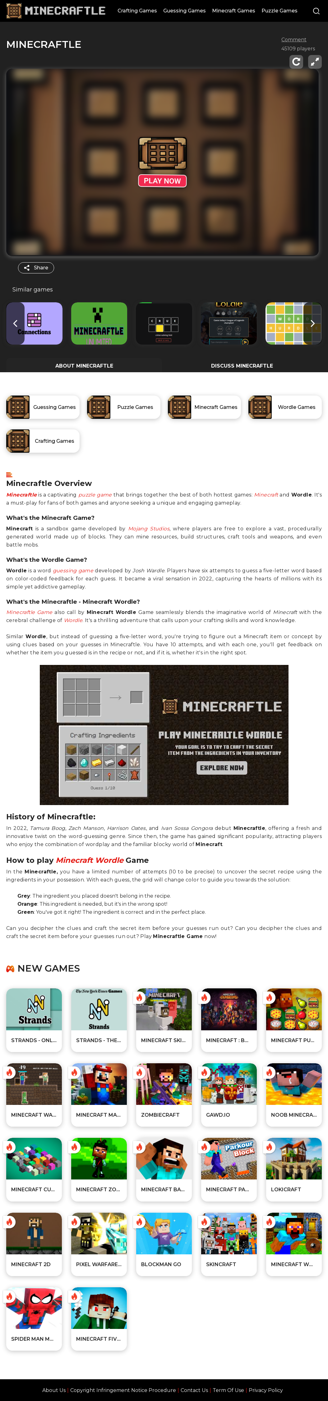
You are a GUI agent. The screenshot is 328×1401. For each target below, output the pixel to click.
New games (48, 968)
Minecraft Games (233, 11)
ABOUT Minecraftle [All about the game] (84, 366)
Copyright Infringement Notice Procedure (123, 1390)
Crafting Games (137, 11)
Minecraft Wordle (89, 860)
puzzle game (95, 495)
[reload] (296, 62)
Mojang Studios (148, 529)
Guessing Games (184, 11)
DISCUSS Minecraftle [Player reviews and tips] (242, 366)
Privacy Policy (266, 1390)
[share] (36, 267)
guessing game (73, 571)
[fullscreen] (315, 62)
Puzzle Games (279, 11)
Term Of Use (228, 1390)
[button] (312, 323)
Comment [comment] (294, 40)
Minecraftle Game (29, 612)
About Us (54, 1390)
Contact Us (194, 1390)
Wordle (73, 620)
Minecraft (266, 495)
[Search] (316, 12)
